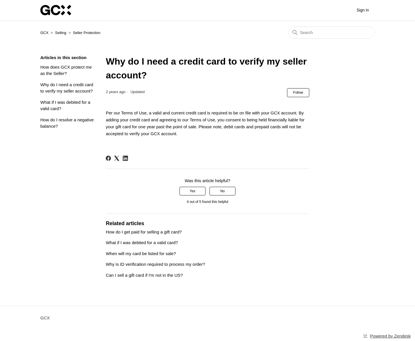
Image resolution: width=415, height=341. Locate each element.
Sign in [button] (362, 10)
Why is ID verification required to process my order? (155, 264)
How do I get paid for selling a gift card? (144, 231)
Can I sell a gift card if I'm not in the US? (144, 275)
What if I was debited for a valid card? (65, 105)
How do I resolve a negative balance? (67, 123)
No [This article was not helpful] (222, 191)
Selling (60, 33)
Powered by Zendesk (390, 336)
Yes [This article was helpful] (192, 191)
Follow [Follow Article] (298, 93)
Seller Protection (86, 33)
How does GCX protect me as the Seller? (66, 70)
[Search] (331, 32)
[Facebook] (108, 158)
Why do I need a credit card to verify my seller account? (66, 88)
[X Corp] (116, 158)
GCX (44, 33)
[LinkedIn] (125, 158)
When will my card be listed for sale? (141, 253)
